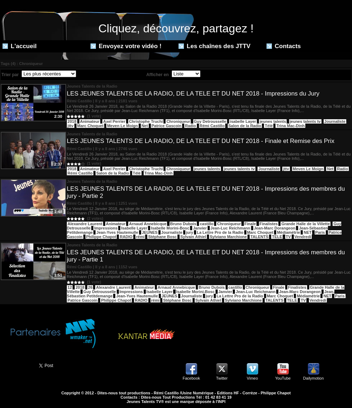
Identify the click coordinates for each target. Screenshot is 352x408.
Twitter (221, 378)
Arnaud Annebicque (147, 224)
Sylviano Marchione (228, 237)
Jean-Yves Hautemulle (117, 232)
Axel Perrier (114, 121)
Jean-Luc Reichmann (230, 228)
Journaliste (335, 121)
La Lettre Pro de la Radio (220, 232)
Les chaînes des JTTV (214, 46)
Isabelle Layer (134, 228)
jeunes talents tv (305, 121)
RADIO (126, 237)
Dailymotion (313, 378)
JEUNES (150, 232)
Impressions (105, 228)
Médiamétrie (288, 232)
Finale (250, 224)
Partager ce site (16, 365)
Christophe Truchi (146, 121)
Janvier (200, 228)
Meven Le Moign (122, 126)
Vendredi (303, 237)
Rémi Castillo (212, 126)
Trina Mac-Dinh (290, 126)
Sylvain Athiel (193, 237)
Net (145, 126)
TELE (277, 237)
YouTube (283, 378)
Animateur (89, 121)
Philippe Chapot (101, 237)
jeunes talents (273, 121)
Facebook (191, 378)
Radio (190, 126)
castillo (206, 224)
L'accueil (20, 46)
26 (90, 287)
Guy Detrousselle (210, 121)
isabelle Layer (243, 121)
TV (288, 237)
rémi (140, 237)
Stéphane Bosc (162, 237)
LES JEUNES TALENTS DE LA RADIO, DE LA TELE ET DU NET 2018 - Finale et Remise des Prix (200, 141)
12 (70, 287)
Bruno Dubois (183, 224)
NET (307, 232)
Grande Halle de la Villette (305, 224)
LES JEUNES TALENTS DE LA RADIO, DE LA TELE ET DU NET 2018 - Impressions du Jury (193, 93)
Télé (269, 126)
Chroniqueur (178, 121)
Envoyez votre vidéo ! (126, 46)
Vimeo (252, 378)
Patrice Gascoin (166, 126)
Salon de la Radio (244, 126)
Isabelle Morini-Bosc (170, 228)
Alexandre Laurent (85, 224)
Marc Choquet (90, 126)
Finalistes (269, 224)
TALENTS (259, 237)
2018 (72, 121)
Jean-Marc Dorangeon (275, 228)
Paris (320, 232)
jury (189, 232)
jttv (71, 126)
